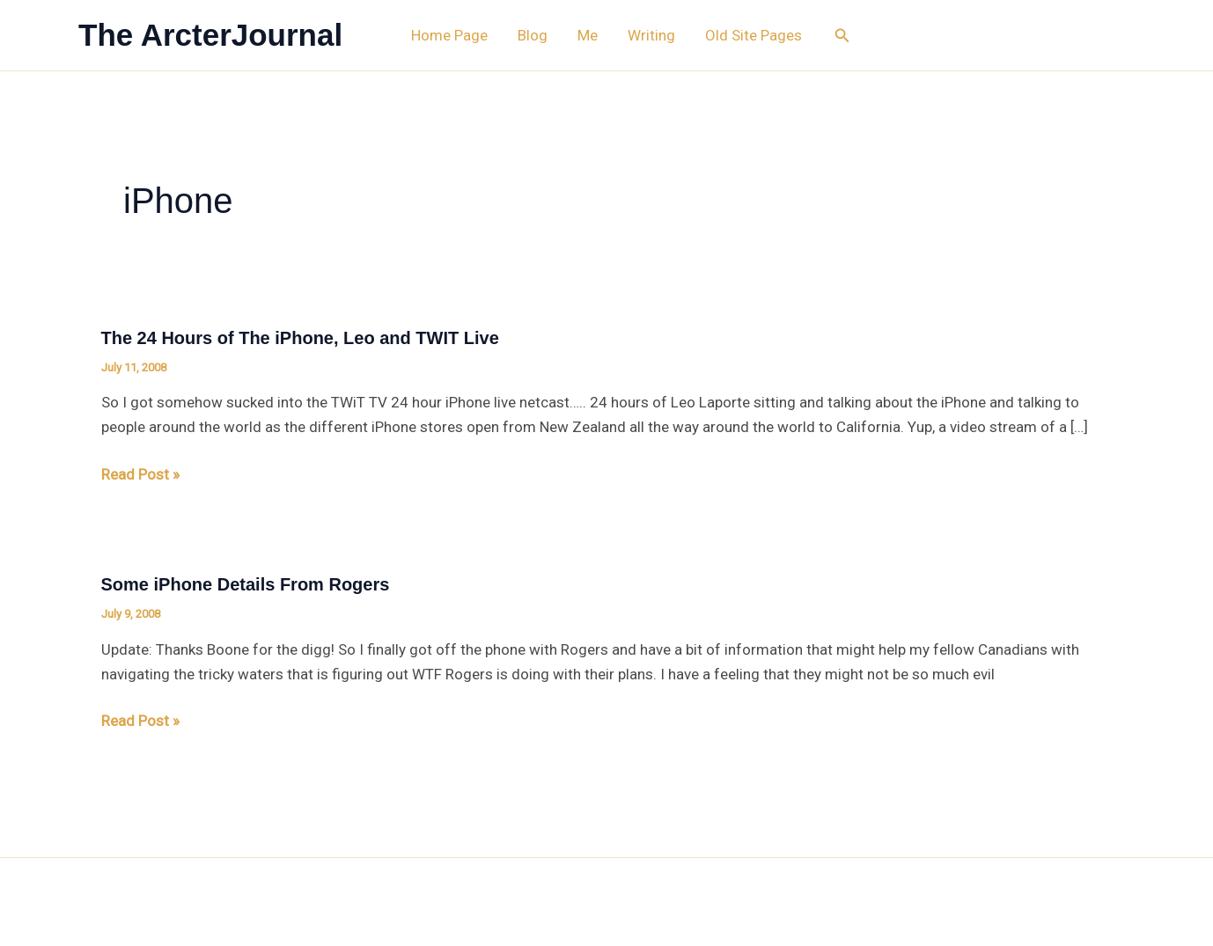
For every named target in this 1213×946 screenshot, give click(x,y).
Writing (651, 35)
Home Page (449, 35)
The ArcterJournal (210, 35)
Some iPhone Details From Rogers (245, 584)
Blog (533, 35)
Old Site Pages (753, 35)
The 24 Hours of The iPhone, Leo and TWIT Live (300, 338)
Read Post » (140, 474)
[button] (842, 36)
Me (587, 35)
